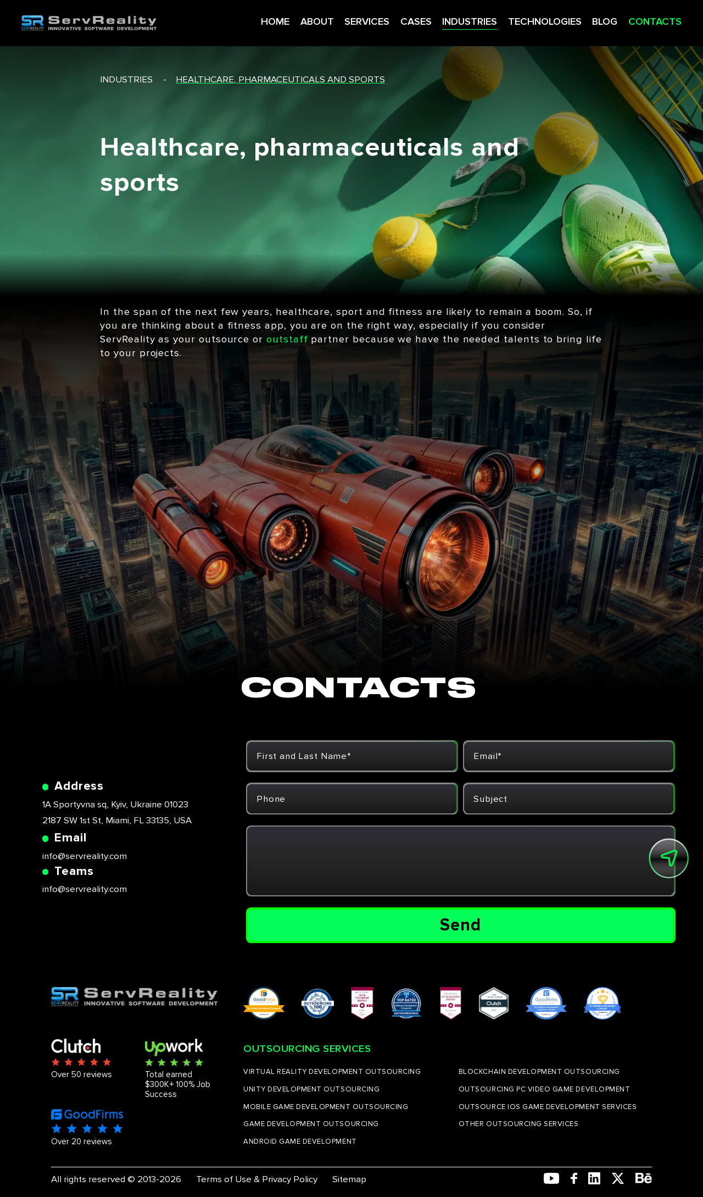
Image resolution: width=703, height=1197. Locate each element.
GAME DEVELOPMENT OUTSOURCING (311, 1124)
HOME (253, 19)
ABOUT (294, 19)
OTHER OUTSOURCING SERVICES (519, 1124)
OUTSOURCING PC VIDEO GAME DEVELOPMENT (544, 1089)
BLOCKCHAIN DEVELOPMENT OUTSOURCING (539, 1071)
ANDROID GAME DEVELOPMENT (300, 1141)
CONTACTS (628, 19)
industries (126, 79)
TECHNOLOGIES (519, 19)
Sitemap (349, 1179)
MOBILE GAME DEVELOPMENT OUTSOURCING (325, 1106)
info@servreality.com (84, 856)
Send (460, 925)
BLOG (580, 19)
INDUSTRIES (445, 19)
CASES (392, 19)
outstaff (287, 339)
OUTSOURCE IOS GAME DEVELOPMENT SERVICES (548, 1106)
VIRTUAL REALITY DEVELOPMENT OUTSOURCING (332, 1071)
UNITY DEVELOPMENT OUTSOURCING (311, 1089)
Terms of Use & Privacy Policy (256, 1179)
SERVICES (344, 19)
